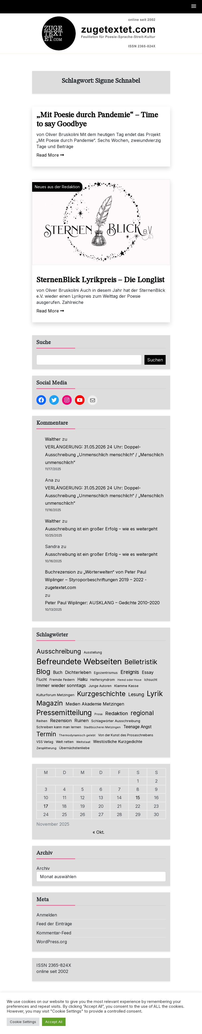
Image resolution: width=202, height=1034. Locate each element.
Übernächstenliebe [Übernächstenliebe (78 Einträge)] (74, 748)
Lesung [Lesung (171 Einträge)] (136, 694)
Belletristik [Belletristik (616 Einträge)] (140, 662)
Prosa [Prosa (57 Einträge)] (98, 714)
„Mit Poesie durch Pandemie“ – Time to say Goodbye (97, 120)
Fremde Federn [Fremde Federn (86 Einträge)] (62, 679)
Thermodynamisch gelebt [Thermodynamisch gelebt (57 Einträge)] (77, 735)
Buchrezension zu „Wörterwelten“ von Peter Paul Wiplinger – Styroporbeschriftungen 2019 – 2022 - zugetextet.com (96, 579)
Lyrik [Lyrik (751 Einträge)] (155, 693)
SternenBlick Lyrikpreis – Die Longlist (100, 280)
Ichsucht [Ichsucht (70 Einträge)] (150, 680)
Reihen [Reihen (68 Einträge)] (41, 721)
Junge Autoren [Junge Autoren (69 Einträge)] (100, 686)
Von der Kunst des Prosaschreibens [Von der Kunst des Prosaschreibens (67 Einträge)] (125, 735)
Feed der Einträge (54, 923)
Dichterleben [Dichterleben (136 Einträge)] (78, 672)
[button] (194, 6)
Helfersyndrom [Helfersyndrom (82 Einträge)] (102, 679)
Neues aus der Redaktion (57, 186)
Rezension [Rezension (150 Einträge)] (61, 720)
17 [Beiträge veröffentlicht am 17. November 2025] (46, 806)
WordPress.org (51, 941)
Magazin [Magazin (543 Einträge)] (49, 703)
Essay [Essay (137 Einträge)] (148, 672)
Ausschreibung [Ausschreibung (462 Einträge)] (58, 651)
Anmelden (46, 915)
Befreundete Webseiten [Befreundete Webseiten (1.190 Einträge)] (79, 661)
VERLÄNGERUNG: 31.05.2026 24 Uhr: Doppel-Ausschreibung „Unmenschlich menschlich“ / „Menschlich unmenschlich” (104, 454)
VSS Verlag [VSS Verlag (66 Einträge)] (44, 742)
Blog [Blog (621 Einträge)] (43, 671)
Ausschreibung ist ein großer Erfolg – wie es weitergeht (101, 528)
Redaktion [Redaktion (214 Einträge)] (116, 713)
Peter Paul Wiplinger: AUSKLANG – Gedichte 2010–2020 (102, 602)
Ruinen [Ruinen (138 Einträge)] (81, 720)
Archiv (43, 868)
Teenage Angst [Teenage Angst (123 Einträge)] (137, 726)
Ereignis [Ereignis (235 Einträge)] (129, 672)
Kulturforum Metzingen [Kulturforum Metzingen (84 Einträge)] (55, 695)
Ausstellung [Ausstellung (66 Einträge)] (93, 652)
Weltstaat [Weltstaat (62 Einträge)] (83, 742)
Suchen (155, 360)
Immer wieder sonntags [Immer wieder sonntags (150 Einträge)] (61, 685)
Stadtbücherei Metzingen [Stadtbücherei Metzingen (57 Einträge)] (102, 727)
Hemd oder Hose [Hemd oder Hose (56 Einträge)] (129, 680)
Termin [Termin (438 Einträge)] (46, 734)
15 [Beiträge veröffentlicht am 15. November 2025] (138, 797)
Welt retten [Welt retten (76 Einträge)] (65, 742)
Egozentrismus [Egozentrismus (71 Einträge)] (106, 673)
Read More (50, 155)
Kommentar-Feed (53, 932)
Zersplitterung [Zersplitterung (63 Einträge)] (46, 748)
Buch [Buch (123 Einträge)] (57, 672)
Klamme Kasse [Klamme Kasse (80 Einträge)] (126, 686)
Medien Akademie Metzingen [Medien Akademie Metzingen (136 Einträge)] (95, 704)
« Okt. (98, 832)
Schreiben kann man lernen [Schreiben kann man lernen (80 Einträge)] (58, 727)
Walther (53, 439)
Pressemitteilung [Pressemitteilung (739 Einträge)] (64, 712)
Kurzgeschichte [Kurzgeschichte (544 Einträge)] (101, 694)
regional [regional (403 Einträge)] (142, 712)
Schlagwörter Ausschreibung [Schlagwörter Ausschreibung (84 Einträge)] (115, 721)
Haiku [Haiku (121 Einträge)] (82, 679)
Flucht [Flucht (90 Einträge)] (41, 679)
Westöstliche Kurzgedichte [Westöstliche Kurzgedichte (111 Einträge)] (117, 741)
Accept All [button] (53, 1022)
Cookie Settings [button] (23, 1022)
